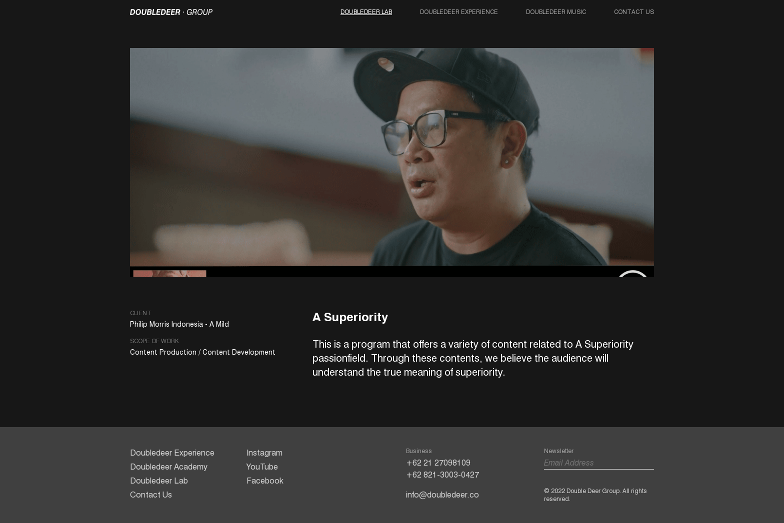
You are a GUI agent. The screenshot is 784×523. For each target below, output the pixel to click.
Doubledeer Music (556, 11)
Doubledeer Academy (169, 467)
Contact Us (634, 11)
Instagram (264, 453)
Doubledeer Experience (459, 11)
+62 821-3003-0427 (442, 475)
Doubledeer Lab (366, 11)
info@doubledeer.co (442, 495)
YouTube (262, 467)
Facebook (265, 481)
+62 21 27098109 (438, 463)
